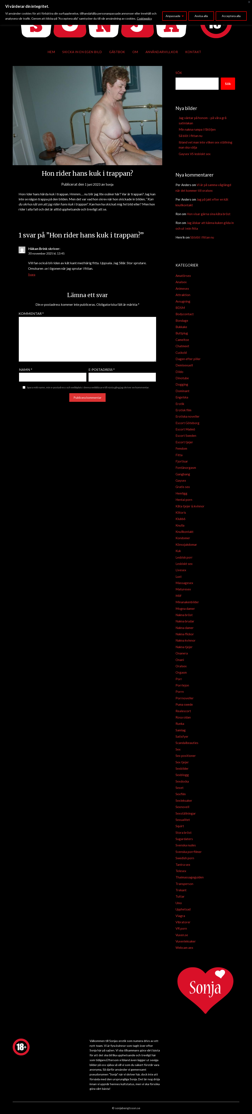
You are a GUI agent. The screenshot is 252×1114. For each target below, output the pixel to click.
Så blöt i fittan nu (190, 136)
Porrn (180, 691)
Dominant (182, 391)
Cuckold (181, 352)
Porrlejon (182, 685)
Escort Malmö (185, 429)
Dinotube (182, 378)
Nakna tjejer (184, 647)
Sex (178, 749)
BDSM (180, 308)
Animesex (182, 288)
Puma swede (184, 704)
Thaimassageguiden (190, 877)
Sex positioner (186, 755)
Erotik (180, 404)
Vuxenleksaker (186, 941)
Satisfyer (182, 736)
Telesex (181, 871)
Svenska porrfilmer (189, 852)
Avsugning (183, 301)
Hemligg (181, 493)
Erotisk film (183, 410)
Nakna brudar (185, 621)
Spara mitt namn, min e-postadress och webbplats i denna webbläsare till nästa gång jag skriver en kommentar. (88, 387)
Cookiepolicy (145, 18)
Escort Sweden (186, 435)
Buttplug (182, 333)
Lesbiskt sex (184, 564)
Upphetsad (183, 909)
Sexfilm (181, 794)
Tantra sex (183, 864)
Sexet (180, 788)
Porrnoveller (185, 698)
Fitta (179, 455)
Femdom (181, 448)
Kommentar (31, 313)
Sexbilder (182, 768)
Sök (179, 73)
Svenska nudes (186, 845)
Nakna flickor (185, 634)
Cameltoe (182, 340)
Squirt (180, 826)
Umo (179, 903)
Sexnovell (182, 807)
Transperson (184, 884)
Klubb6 (180, 519)
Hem (51, 52)
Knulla (180, 525)
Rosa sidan (183, 717)
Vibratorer (183, 922)
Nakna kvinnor (186, 640)
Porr (179, 679)
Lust (179, 576)
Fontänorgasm (186, 467)
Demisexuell (184, 365)
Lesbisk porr (184, 557)
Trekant (181, 890)
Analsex (181, 282)
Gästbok (117, 52)
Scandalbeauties (187, 743)
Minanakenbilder (187, 602)
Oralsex (181, 666)
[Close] (249, 2)
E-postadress (102, 369)
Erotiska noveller (188, 416)
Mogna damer (185, 608)
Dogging (182, 384)
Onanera (182, 653)
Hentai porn (184, 499)
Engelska (182, 397)
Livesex (181, 570)
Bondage (182, 320)
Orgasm (181, 672)
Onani (180, 660)
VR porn (181, 928)
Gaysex (181, 480)
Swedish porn (185, 858)
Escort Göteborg (187, 423)
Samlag (181, 730)
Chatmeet (182, 346)
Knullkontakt (184, 532)
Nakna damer (185, 628)
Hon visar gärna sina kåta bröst (208, 214)
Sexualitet (183, 820)
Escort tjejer (184, 442)
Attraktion (183, 295)
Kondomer (183, 538)
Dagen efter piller (188, 359)
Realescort (183, 711)
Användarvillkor (162, 52)
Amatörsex (183, 275)
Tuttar (180, 896)
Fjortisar (182, 461)
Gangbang (183, 474)
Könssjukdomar (186, 544)
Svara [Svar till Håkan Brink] (31, 274)
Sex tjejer (182, 762)
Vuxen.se (182, 935)
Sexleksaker (184, 800)
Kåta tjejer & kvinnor (190, 506)
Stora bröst (184, 832)
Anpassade (173, 16)
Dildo (179, 372)
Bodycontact (185, 314)
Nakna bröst (184, 615)
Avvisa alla (201, 16)
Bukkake (181, 327)
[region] (126, 12)
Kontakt (193, 52)
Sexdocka (182, 781)
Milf (178, 596)
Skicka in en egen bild (82, 52)
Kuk (178, 551)
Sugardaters (184, 839)
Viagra (180, 916)
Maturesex (183, 589)
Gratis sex (183, 487)
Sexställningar (186, 813)
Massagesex (184, 583)
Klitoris (181, 512)
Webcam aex (184, 947)
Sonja (110, 184)
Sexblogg (182, 775)
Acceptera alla (231, 16)
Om (135, 52)
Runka (180, 723)
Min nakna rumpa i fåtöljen (197, 129)
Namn (25, 369)
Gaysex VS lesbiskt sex (195, 154)
